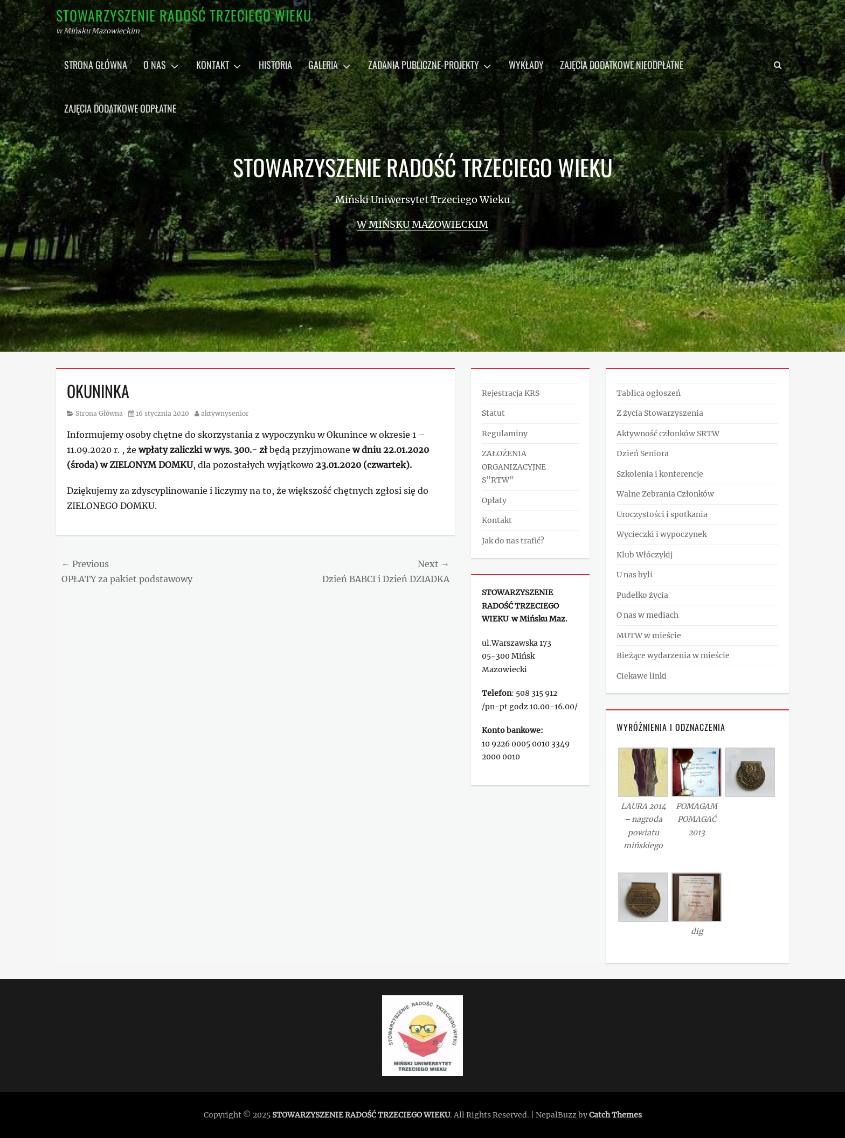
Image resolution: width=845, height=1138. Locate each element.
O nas (154, 65)
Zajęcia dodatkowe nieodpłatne (621, 65)
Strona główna (95, 65)
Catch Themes (615, 1115)
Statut (493, 413)
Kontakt (212, 65)
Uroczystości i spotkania (662, 514)
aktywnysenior (225, 413)
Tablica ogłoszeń (649, 393)
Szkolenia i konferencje (660, 474)
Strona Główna (99, 413)
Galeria (323, 65)
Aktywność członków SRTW (668, 433)
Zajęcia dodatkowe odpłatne (120, 108)
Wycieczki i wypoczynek (662, 534)
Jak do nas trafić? (513, 541)
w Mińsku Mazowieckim (422, 224)
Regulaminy (505, 433)
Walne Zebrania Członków (665, 494)
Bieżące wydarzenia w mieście (673, 655)
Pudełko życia (642, 595)
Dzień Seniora (643, 453)
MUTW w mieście (649, 635)
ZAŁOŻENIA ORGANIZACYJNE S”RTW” (514, 467)
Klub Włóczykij (645, 555)
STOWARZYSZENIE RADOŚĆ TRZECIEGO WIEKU (183, 15)
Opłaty (494, 500)
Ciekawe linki (642, 676)
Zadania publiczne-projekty (423, 65)
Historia (275, 65)
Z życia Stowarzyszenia (660, 413)
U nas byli (635, 575)
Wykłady (526, 65)
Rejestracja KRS (510, 393)
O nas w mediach (647, 615)
